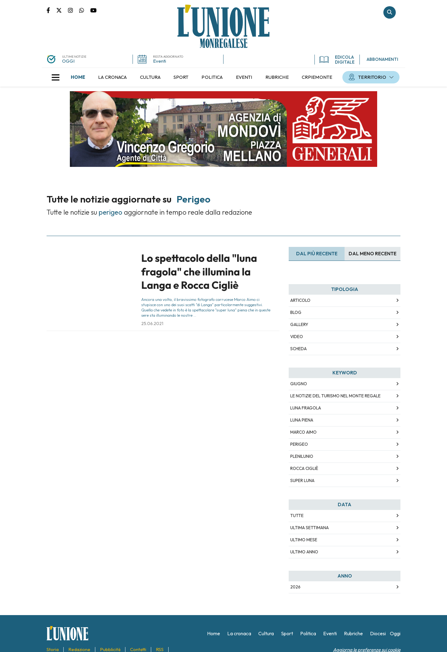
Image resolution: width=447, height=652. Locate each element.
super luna (302, 480)
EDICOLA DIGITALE (336, 60)
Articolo (300, 300)
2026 (295, 587)
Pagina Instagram (73, 10)
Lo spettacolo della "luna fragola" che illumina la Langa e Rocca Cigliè (199, 272)
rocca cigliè (304, 468)
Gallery (299, 324)
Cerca (389, 12)
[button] (56, 77)
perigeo (299, 444)
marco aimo (303, 432)
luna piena (301, 420)
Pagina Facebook (51, 10)
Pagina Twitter (62, 10)
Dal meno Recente (372, 254)
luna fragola (305, 408)
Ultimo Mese (303, 540)
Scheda (298, 348)
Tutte (297, 515)
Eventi (159, 61)
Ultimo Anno (304, 552)
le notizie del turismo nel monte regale (335, 396)
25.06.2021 (152, 323)
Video (296, 336)
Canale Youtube (93, 10)
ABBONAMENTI (382, 59)
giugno (298, 383)
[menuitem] (78, 77)
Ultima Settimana (309, 527)
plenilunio (301, 456)
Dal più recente (316, 254)
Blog (295, 312)
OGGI (68, 61)
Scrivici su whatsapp (84, 10)
